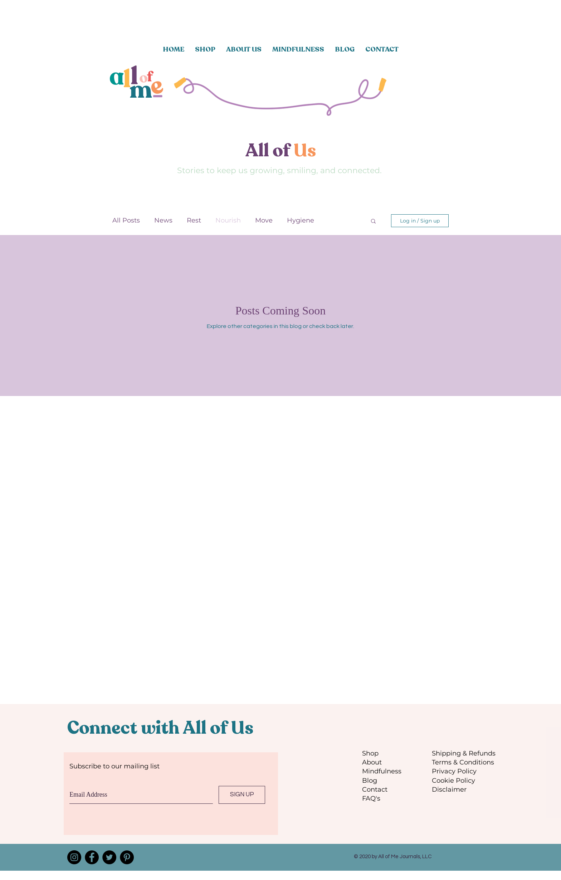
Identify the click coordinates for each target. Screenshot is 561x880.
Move (264, 220)
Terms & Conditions (463, 762)
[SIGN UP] (242, 795)
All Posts (126, 220)
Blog (369, 780)
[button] (373, 221)
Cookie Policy (453, 780)
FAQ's (371, 798)
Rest (194, 220)
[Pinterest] (127, 857)
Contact (374, 789)
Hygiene (300, 220)
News (163, 220)
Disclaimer (449, 789)
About (372, 762)
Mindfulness (381, 771)
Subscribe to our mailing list (114, 766)
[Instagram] (74, 857)
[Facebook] (92, 857)
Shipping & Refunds (464, 753)
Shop (370, 753)
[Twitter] (109, 857)
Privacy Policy (454, 771)
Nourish (228, 220)
